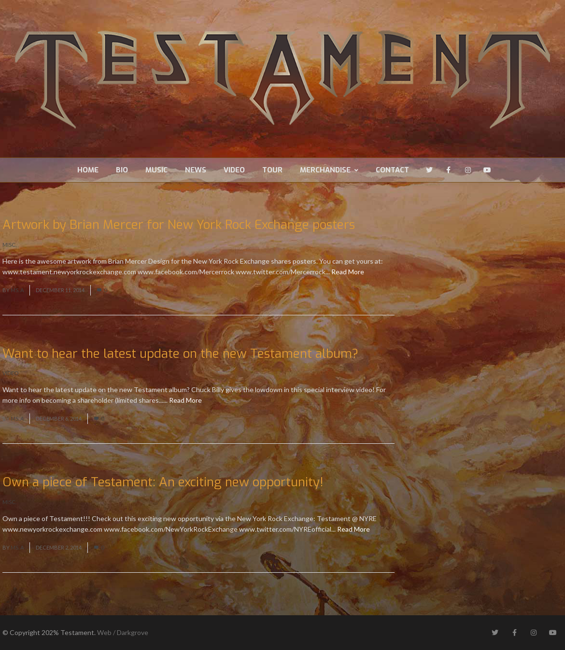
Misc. (9, 244)
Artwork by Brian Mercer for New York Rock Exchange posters (178, 224)
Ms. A (17, 290)
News (195, 170)
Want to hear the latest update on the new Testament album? (180, 353)
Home (88, 170)
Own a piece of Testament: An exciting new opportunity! (163, 482)
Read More (347, 272)
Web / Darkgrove (122, 632)
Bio (122, 170)
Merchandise (329, 170)
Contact (392, 170)
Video (234, 170)
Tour (272, 170)
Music (156, 170)
